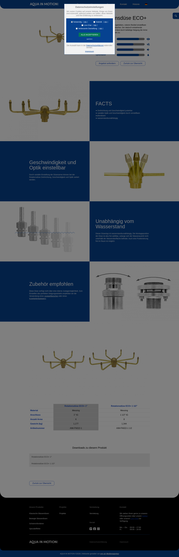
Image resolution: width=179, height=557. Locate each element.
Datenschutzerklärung (95, 45)
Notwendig (77, 22)
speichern (89, 39)
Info (85, 22)
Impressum (89, 51)
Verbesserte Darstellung (87, 28)
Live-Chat (87, 25)
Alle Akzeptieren (89, 35)
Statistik (99, 22)
